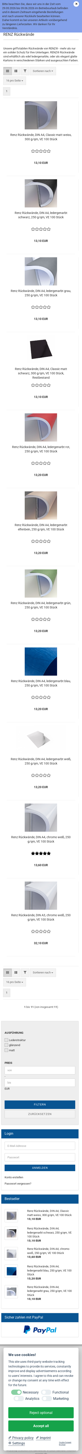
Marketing (61, 1399)
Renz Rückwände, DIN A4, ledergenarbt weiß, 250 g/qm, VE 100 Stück (41, 761)
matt (10, 1050)
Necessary (31, 1392)
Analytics (32, 1399)
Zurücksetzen (40, 1114)
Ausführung (14, 1032)
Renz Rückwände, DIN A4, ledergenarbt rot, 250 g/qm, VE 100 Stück (41, 449)
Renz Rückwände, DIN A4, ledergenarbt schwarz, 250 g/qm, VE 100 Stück (41, 215)
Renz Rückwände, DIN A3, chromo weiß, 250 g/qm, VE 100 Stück (41, 917)
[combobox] (43, 71)
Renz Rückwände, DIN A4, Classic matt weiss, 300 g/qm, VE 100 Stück (41, 137)
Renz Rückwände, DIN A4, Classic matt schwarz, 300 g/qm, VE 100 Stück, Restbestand (41, 373)
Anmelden (40, 1167)
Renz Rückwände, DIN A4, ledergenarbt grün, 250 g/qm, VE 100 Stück (41, 605)
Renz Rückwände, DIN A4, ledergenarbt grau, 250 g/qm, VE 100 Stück (41, 293)
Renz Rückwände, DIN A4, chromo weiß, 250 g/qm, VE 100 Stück (41, 839)
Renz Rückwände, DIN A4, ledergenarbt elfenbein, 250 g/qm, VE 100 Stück (41, 527)
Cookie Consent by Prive (65, 1443)
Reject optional (41, 1413)
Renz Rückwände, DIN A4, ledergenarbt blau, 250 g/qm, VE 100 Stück (41, 683)
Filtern (40, 1104)
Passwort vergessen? (18, 1183)
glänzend (12, 1045)
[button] (7, 71)
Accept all (41, 1426)
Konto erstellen (14, 1177)
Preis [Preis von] (8, 1062)
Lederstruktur (15, 1040)
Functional (60, 1392)
